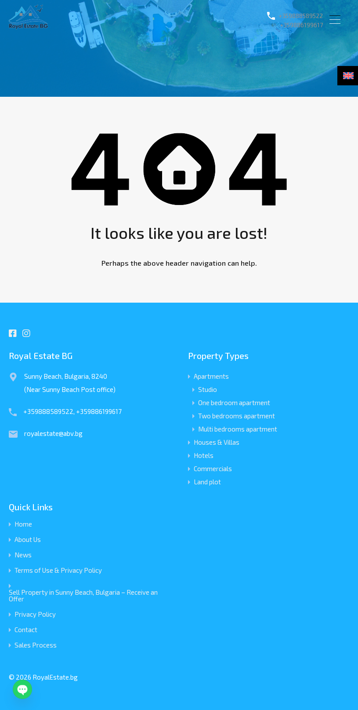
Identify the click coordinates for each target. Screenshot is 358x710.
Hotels (203, 455)
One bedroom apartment (234, 402)
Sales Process (35, 645)
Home (23, 524)
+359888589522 (294, 16)
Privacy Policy (35, 614)
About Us (27, 539)
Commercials (213, 468)
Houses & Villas (216, 442)
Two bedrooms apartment (236, 416)
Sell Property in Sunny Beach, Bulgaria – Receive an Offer (83, 595)
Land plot (207, 482)
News (23, 555)
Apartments (211, 376)
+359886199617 (295, 25)
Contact (25, 629)
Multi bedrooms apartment (237, 429)
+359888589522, (49, 411)
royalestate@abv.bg (53, 433)
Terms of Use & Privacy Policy (58, 570)
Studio (207, 389)
